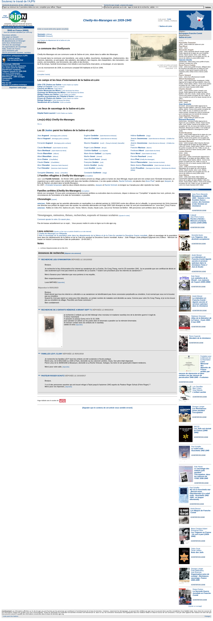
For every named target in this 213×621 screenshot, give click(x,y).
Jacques (167, 181)
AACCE (196, 427)
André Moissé (197, 255)
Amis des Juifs (197, 552)
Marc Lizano (197, 388)
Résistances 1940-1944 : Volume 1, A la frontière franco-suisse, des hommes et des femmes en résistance (201, 201)
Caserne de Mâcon (45, 88)
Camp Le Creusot (44, 87)
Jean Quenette (185, 104)
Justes (48, 130)
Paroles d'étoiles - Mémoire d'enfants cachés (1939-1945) (198, 221)
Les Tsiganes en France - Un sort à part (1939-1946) (201, 534)
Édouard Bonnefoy (187, 119)
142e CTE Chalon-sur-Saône (49, 85)
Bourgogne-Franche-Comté (190, 33)
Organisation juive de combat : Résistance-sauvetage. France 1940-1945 (200, 577)
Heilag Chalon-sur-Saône (48, 94)
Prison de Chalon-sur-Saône (49, 98)
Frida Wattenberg (197, 570)
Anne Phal (150, 181)
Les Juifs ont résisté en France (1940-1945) (202, 430)
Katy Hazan (195, 276)
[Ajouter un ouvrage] (195, 606)
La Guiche (67, 102)
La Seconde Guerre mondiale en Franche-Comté (202, 593)
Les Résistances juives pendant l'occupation (199, 410)
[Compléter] (89, 176)
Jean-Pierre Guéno (197, 217)
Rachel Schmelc (111, 185)
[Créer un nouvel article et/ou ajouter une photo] (52, 29)
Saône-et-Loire (185, 37)
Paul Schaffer (196, 447)
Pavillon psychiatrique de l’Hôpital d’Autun (55, 96)
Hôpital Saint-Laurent (46, 113)
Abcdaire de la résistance (200, 338)
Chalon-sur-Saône (72, 85)
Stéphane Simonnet (198, 316)
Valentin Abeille (185, 60)
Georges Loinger (198, 407)
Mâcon (60, 88)
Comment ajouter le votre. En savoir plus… (54, 219)
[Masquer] (49, 36)
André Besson (195, 509)
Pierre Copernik (194, 336)
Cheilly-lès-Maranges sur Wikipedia (53, 233)
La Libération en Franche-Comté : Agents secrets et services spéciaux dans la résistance (200, 302)
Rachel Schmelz (125, 181)
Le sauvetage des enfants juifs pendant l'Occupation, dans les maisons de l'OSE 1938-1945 (202, 473)
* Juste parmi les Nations (10, 616)
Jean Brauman (196, 572)
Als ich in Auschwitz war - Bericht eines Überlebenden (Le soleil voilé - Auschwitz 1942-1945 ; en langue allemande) (200, 494)
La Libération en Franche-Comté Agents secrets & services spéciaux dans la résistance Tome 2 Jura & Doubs (201, 262)
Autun (80, 96)
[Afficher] (49, 34)
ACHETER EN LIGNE (199, 210)
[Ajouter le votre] (124, 215)
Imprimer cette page (18, 88)
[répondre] (61, 282)
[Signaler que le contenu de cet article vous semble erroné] (107, 408)
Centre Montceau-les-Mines (49, 90)
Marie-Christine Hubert (199, 529)
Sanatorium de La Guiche (48, 102)
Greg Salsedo (197, 390)
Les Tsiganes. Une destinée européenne (200, 238)
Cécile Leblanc (196, 550)
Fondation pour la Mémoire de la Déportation (205, 358)
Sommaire (41, 34)
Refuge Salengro (44, 100)
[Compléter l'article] (43, 74)
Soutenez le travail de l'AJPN (18, 1)
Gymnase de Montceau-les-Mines (51, 92)
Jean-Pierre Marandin (200, 194)
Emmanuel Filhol (197, 530)
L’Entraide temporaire (53, 185)
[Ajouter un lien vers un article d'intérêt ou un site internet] (72, 231)
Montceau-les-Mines (72, 90)
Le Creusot (60, 87)
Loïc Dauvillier (198, 387)
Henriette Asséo (197, 235)
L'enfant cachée (199, 392)
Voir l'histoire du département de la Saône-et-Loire (53, 40)
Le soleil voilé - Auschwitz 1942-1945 (200, 449)
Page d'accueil (5, 16)
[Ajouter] (54, 199)
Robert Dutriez (198, 589)
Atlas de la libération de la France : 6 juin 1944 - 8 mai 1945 (201, 320)
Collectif (193, 215)
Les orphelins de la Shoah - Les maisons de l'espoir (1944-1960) (200, 280)
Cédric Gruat (195, 549)
